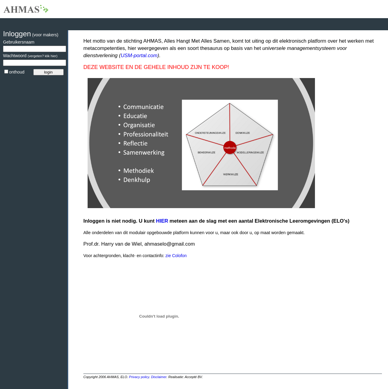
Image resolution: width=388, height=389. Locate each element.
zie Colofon (175, 255)
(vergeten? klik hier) (42, 56)
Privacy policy (139, 377)
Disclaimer (158, 377)
